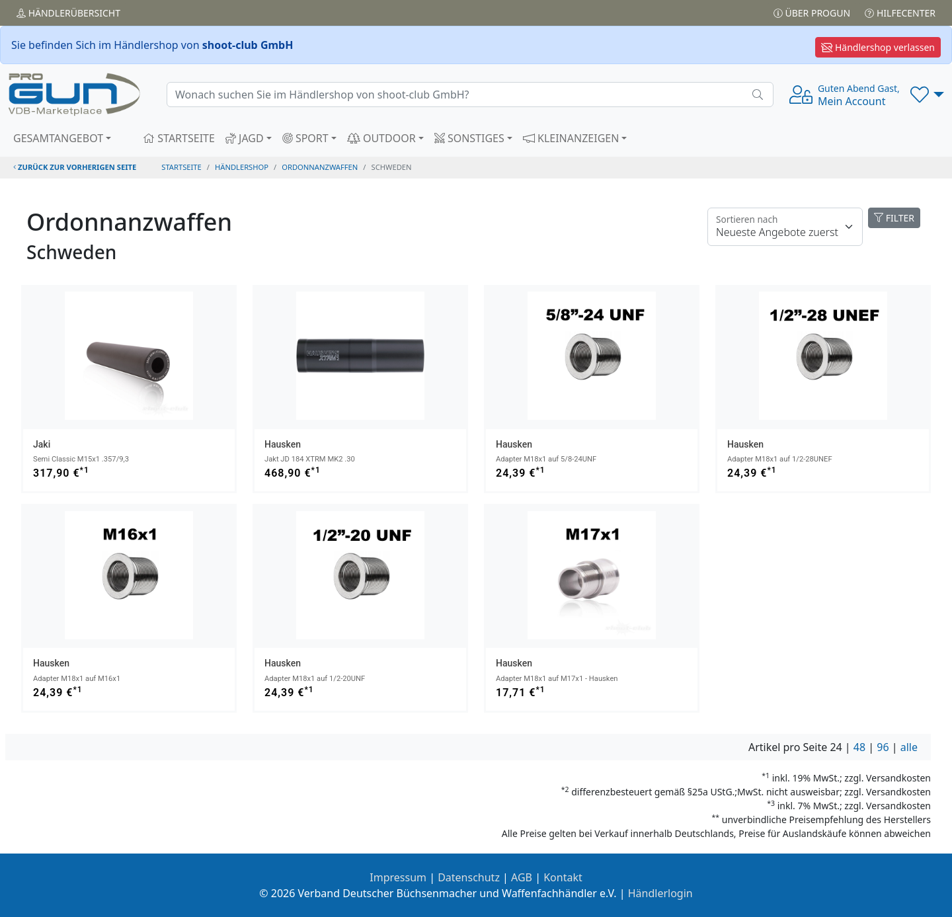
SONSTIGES (469, 138)
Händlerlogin (660, 893)
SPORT (305, 138)
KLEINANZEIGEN (571, 138)
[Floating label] (785, 227)
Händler (68, 13)
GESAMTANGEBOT (58, 138)
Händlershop (241, 167)
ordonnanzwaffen (320, 167)
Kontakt (562, 877)
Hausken (282, 444)
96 (883, 747)
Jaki (41, 444)
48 (859, 747)
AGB (521, 877)
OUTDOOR (381, 138)
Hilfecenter (900, 13)
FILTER (894, 218)
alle (909, 747)
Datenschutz (469, 877)
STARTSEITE (179, 138)
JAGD (244, 138)
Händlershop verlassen (878, 47)
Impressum (398, 877)
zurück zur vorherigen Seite (74, 167)
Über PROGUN (812, 13)
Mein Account (859, 95)
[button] (927, 94)
